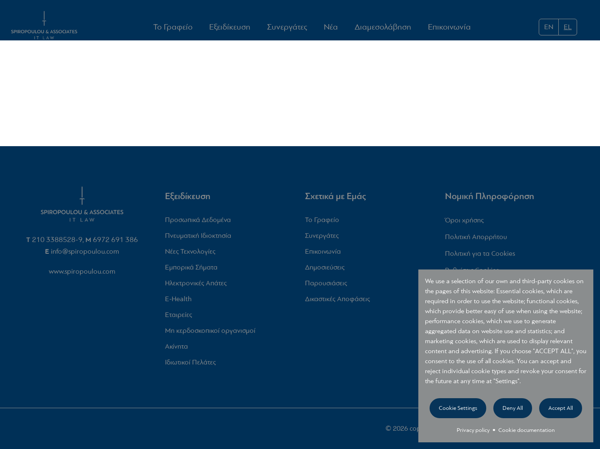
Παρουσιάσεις (326, 285)
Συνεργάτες (287, 27)
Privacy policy (473, 430)
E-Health (178, 301)
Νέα (331, 27)
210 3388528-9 (57, 241)
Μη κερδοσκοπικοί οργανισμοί (210, 333)
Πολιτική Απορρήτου (476, 239)
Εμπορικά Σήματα (191, 270)
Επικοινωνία (449, 27)
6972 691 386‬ (115, 241)
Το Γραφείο (172, 27)
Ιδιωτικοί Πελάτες (190, 365)
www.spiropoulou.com (82, 273)
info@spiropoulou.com (85, 253)
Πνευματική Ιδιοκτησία (198, 238)
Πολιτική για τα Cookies (480, 256)
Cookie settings (458, 408)
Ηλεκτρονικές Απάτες (196, 285)
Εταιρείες (178, 317)
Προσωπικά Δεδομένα (198, 222)
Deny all (512, 408)
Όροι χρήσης (464, 223)
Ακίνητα (176, 349)
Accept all (560, 408)
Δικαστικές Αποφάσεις (337, 301)
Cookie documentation (526, 430)
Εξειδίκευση (229, 27)
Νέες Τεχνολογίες (190, 254)
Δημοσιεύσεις (325, 270)
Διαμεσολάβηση (383, 27)
